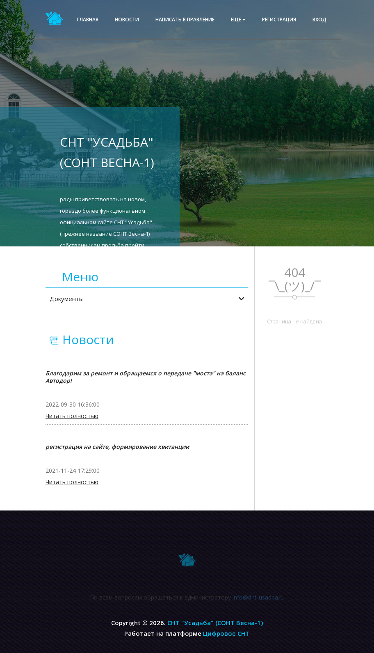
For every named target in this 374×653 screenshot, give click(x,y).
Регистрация (279, 19)
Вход (319, 19)
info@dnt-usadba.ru (259, 598)
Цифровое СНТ (226, 633)
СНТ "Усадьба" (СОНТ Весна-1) (215, 623)
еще (238, 19)
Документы (147, 298)
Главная (87, 19)
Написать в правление (184, 19)
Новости (127, 19)
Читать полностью (72, 416)
